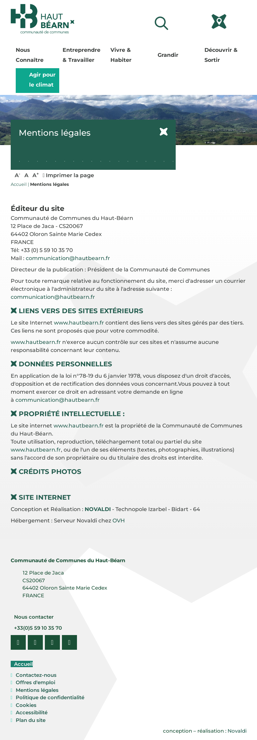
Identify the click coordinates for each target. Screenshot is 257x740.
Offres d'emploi (35, 682)
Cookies (26, 705)
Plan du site (31, 720)
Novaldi (237, 731)
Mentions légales (37, 690)
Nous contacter (33, 617)
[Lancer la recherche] (161, 23)
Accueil (23, 664)
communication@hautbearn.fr (68, 258)
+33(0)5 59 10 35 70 (37, 628)
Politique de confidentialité (50, 697)
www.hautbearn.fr (79, 323)
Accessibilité (32, 712)
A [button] (17, 174)
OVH (118, 520)
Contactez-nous (36, 675)
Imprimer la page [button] (68, 175)
